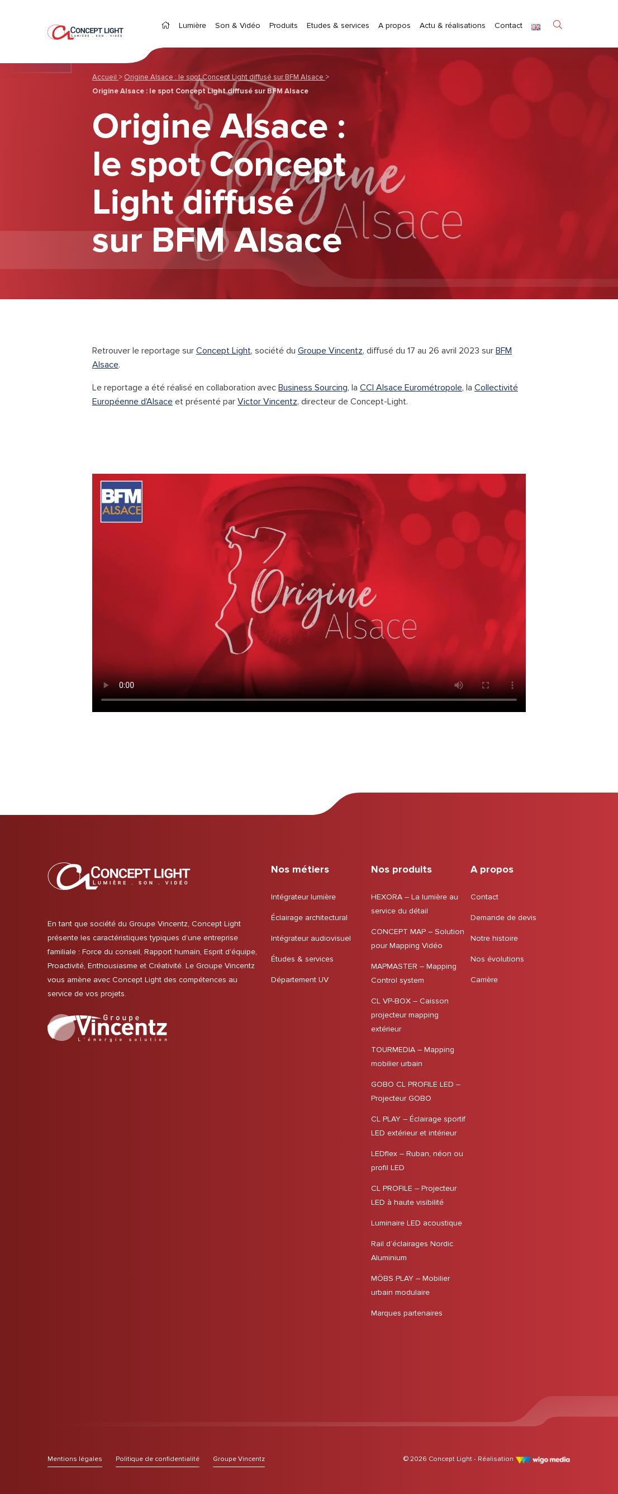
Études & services (302, 959)
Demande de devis (503, 917)
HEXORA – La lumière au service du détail (414, 904)
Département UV (300, 979)
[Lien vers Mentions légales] (74, 1459)
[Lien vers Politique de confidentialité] (157, 1459)
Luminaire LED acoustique (416, 1223)
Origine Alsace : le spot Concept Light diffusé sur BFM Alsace (224, 77)
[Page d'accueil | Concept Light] (85, 31)
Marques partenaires (407, 1313)
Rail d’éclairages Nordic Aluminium (412, 1250)
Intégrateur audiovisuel (311, 938)
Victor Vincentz (267, 401)
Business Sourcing (313, 387)
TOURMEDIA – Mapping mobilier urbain (412, 1056)
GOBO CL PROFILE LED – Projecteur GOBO (415, 1091)
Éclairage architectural (309, 917)
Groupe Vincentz (330, 350)
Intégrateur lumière (303, 897)
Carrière (484, 979)
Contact (484, 897)
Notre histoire (494, 938)
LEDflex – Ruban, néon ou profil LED (417, 1160)
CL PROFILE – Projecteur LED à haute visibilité (414, 1195)
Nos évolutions (497, 959)
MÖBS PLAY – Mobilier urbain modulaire (410, 1285)
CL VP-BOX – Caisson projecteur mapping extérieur (410, 1015)
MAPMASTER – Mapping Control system (414, 973)
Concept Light (223, 350)
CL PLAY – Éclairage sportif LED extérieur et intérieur (418, 1126)
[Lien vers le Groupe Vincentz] (107, 1028)
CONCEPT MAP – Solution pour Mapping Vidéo (417, 938)
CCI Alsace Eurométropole (411, 387)
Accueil (105, 77)
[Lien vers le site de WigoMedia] (543, 1459)
